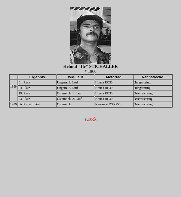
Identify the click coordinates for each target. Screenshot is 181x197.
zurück (91, 119)
